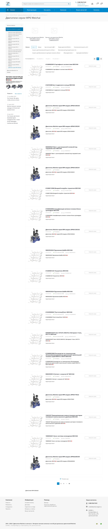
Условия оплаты (29, 502)
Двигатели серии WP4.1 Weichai (13, 54)
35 (69, 483)
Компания (9, 500)
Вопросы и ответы (30, 509)
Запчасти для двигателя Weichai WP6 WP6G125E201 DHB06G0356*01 (54, 39)
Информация (29, 500)
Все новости (18, 93)
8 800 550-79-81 (81, 2)
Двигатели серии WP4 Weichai (14, 51)
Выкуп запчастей (29, 511)
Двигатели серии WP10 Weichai (15, 34)
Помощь (47, 500)
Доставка (27, 504)
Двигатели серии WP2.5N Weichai (13, 45)
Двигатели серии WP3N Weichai (15, 50)
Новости (8, 502)
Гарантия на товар (30, 507)
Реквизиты (9, 504)
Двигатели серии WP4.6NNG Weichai (14, 62)
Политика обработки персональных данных (50, 505)
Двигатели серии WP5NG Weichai (13, 65)
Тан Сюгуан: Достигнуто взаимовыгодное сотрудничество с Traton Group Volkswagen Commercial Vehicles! (13, 119)
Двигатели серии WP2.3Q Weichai (13, 42)
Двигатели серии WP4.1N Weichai (13, 57)
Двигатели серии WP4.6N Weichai (13, 59)
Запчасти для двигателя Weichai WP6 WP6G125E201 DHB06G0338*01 (35, 39)
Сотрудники (9, 507)
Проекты (8, 509)
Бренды (46, 502)
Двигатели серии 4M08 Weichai (14, 32)
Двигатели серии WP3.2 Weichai (13, 48)
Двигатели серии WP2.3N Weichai (13, 39)
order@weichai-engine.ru (95, 507)
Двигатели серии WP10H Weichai (13, 36)
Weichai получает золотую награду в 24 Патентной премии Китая (14, 108)
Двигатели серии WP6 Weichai (14, 67)
